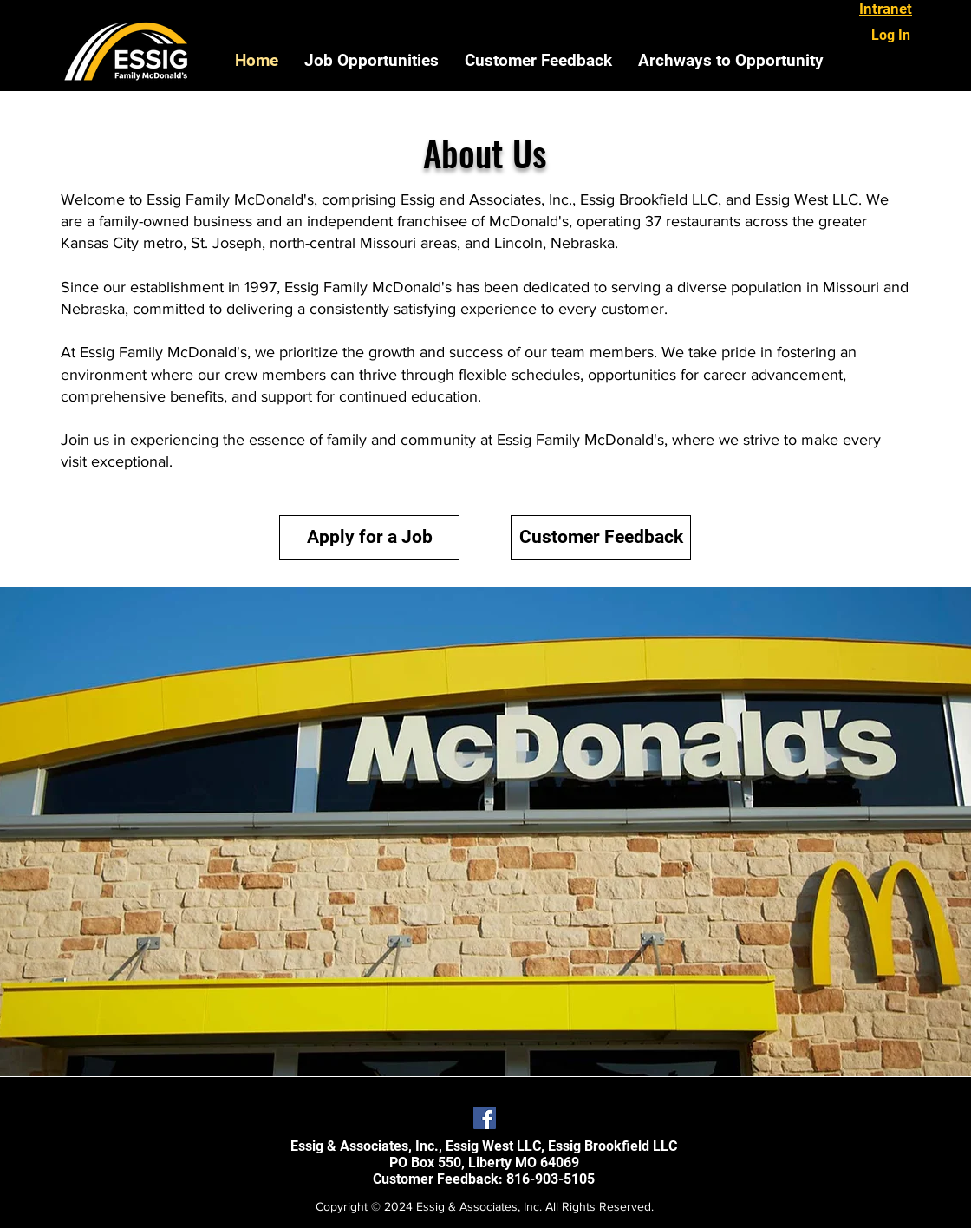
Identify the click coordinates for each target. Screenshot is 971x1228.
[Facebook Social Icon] (484, 1118)
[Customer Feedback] (601, 537)
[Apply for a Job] (369, 537)
